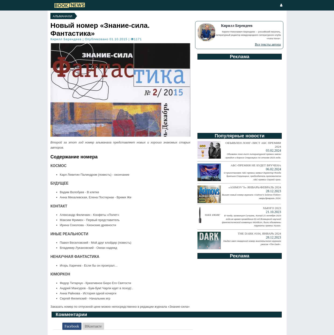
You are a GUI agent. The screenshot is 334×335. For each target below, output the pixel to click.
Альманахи (62, 16)
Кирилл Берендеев (65, 39)
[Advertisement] (239, 94)
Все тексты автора (268, 44)
